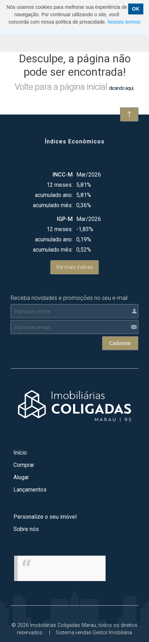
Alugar (21, 477)
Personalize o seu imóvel (45, 516)
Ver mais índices (74, 267)
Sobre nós (26, 529)
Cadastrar (120, 343)
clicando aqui (121, 88)
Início (20, 452)
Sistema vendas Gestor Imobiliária (94, 632)
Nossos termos (123, 22)
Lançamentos (30, 489)
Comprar (23, 465)
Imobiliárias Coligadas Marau (70, 567)
